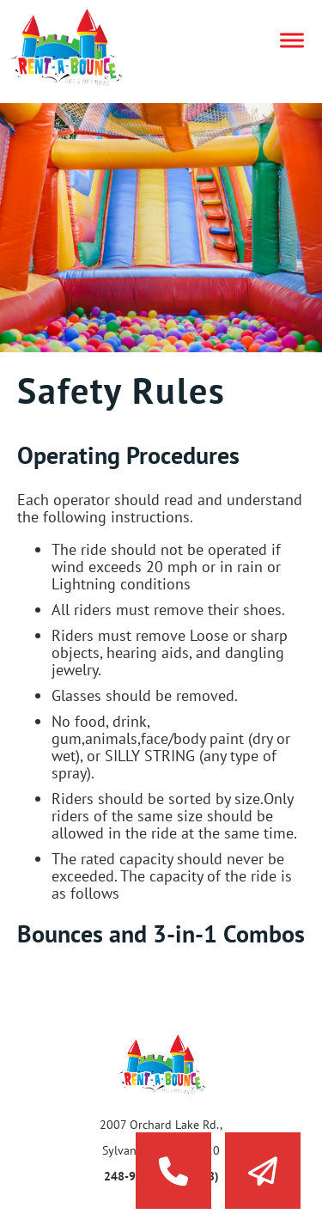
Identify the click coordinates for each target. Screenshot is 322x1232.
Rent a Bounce (82, 47)
